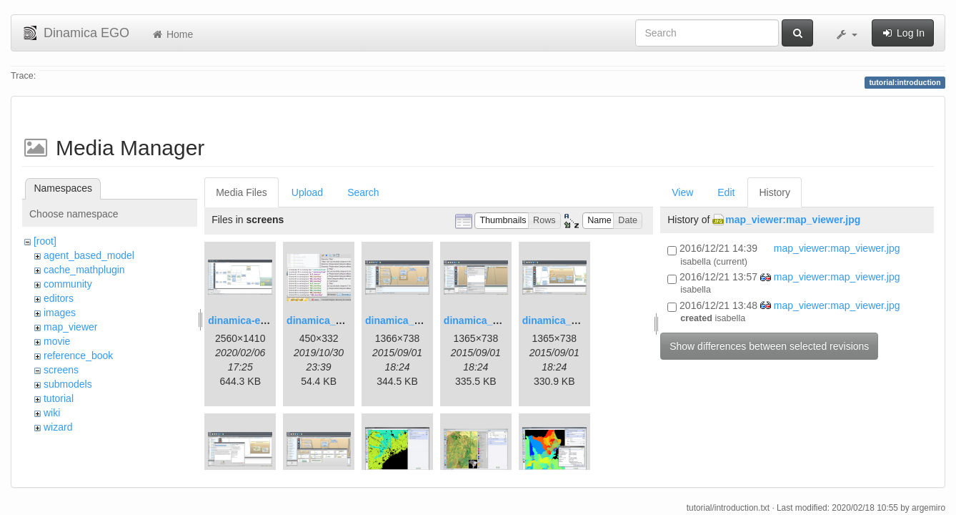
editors (59, 298)
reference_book (78, 355)
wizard (58, 427)
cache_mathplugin (84, 269)
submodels (68, 384)
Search (363, 192)
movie (57, 341)
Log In (903, 33)
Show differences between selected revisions (769, 346)
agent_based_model (89, 255)
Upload (307, 192)
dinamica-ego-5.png (255, 320)
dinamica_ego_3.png (414, 320)
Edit (726, 192)
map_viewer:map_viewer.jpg (792, 219)
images (60, 312)
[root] (45, 241)
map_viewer (70, 327)
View (682, 192)
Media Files (241, 192)
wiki (52, 412)
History (774, 192)
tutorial (59, 398)
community (68, 284)
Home (172, 34)
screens (61, 370)
